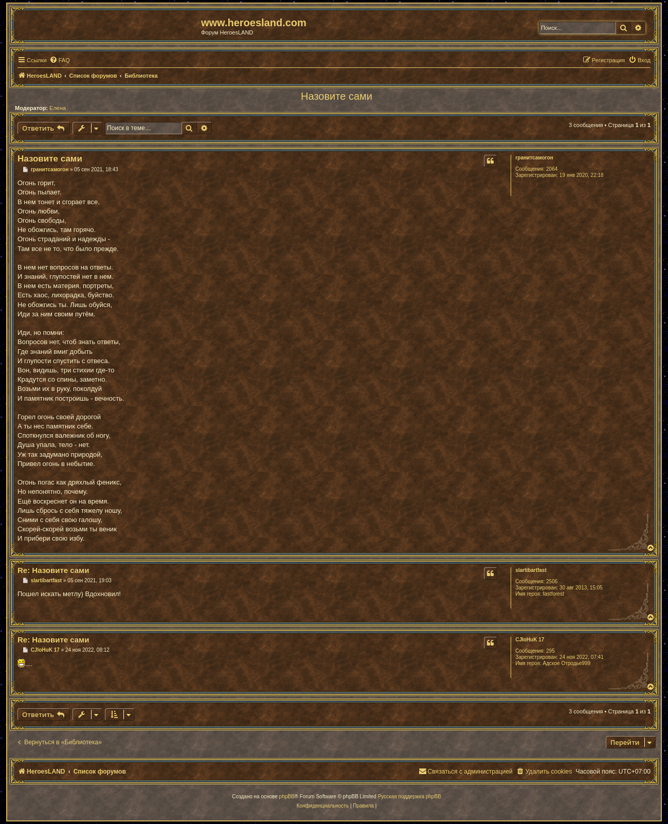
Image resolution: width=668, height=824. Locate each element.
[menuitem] (59, 60)
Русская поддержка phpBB (409, 796)
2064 (551, 169)
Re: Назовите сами (53, 570)
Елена (57, 108)
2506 (551, 581)
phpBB (287, 796)
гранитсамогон (534, 157)
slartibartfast (531, 570)
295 (550, 651)
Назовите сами (336, 96)
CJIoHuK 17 (529, 639)
